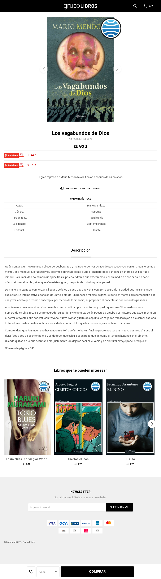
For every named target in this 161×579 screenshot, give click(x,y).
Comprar (97, 572)
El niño (130, 459)
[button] (117, 69)
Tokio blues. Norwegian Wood (26, 459)
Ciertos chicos (78, 459)
